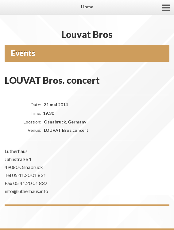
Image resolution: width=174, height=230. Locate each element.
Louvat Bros (87, 34)
